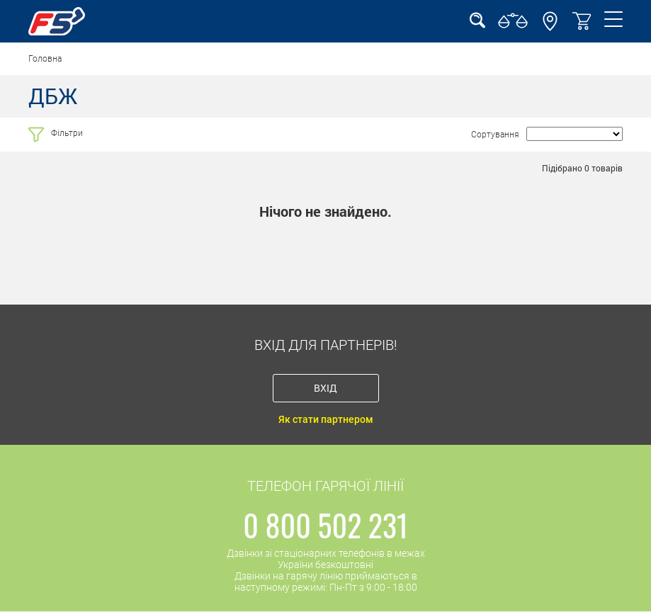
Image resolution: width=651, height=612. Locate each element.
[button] (550, 27)
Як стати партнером (325, 419)
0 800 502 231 (325, 525)
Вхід (325, 388)
